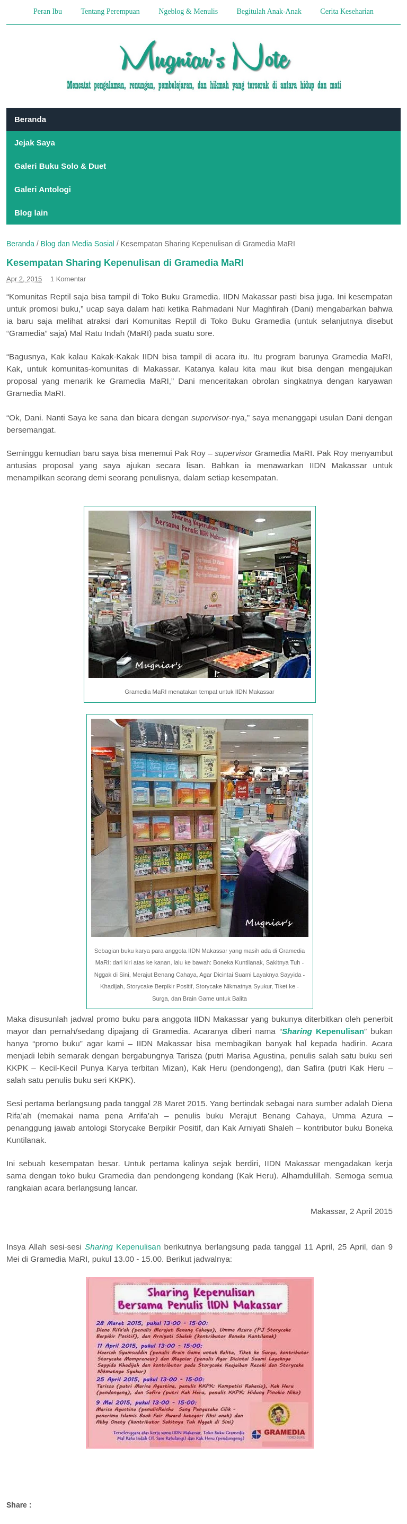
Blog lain (31, 212)
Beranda (30, 119)
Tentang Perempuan (110, 11)
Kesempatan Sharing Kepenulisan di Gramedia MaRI (125, 262)
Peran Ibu (47, 11)
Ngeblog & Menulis (188, 11)
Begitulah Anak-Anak (268, 11)
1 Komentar (68, 279)
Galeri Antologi (42, 189)
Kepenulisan (123, 1246)
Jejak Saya (34, 142)
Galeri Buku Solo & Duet (60, 165)
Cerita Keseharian (347, 11)
